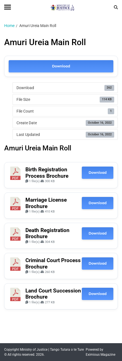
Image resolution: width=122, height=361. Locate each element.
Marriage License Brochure (46, 203)
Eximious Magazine (100, 355)
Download (61, 66)
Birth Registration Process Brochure (46, 173)
